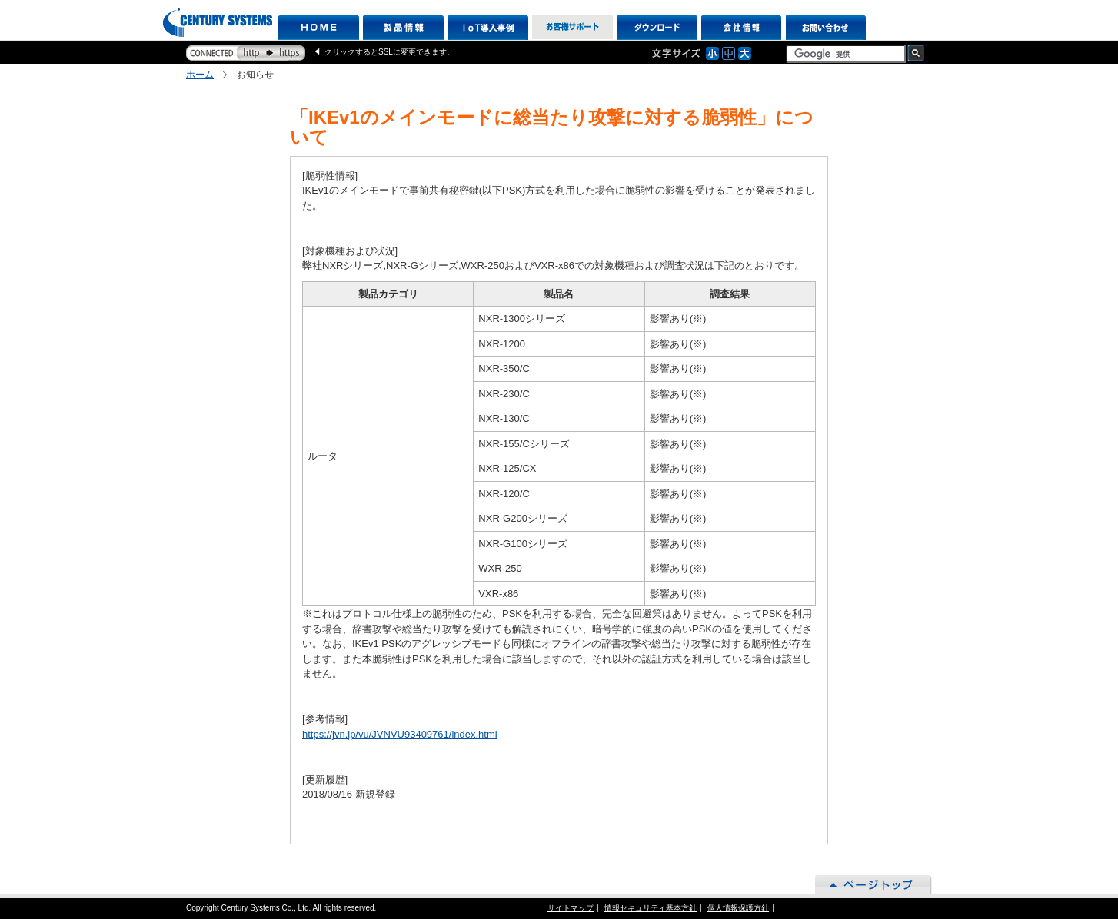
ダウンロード (657, 27)
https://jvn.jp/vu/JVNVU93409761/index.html (399, 734)
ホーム (200, 74)
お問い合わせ (826, 27)
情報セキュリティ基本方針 (650, 908)
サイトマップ (570, 908)
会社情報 (741, 27)
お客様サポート (572, 27)
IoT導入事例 (488, 27)
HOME (318, 27)
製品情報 (403, 27)
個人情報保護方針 (738, 908)
